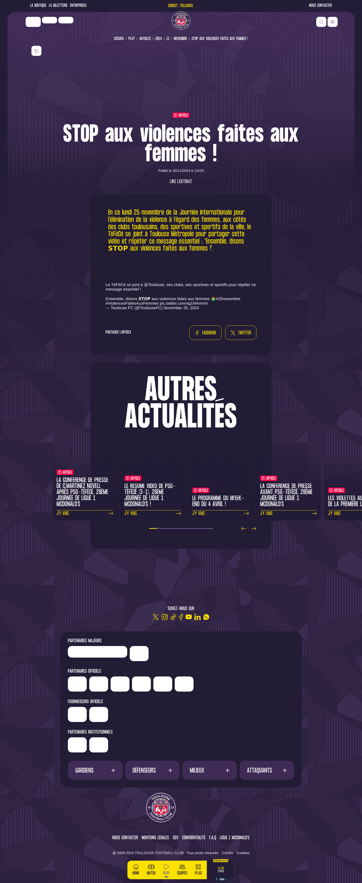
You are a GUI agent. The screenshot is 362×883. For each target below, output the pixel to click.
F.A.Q (212, 838)
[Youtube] (189, 617)
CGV (175, 838)
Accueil (119, 38)
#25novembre (228, 299)
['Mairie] (137, 744)
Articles (145, 38)
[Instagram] (164, 617)
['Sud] (239, 684)
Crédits (227, 853)
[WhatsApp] (206, 617)
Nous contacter (320, 6)
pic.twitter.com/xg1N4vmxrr (184, 303)
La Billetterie (58, 6)
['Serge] (201, 682)
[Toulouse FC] (181, 24)
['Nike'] (39, 25)
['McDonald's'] (136, 714)
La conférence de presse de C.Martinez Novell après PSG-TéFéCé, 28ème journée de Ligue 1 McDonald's (82, 492)
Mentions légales (155, 838)
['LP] (55, 23)
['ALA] (281, 684)
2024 (158, 38)
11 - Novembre (176, 38)
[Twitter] (156, 617)
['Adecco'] (260, 684)
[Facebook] (181, 617)
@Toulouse (154, 285)
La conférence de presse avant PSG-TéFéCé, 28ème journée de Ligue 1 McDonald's (286, 495)
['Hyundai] (144, 682)
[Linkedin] (197, 617)
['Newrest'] (71, 23)
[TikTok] (173, 617)
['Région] (96, 743)
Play (131, 38)
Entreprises (78, 6)
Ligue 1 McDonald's (235, 838)
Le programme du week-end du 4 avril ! (218, 501)
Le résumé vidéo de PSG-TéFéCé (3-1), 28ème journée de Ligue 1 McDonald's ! (149, 495)
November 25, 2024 (181, 308)
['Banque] (96, 712)
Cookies (243, 853)
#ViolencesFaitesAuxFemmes (132, 303)
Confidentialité (194, 838)
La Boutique (38, 6)
